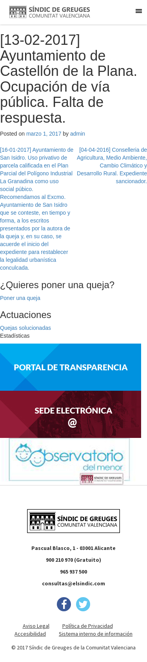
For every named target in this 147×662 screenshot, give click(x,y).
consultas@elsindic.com (73, 583)
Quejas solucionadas (25, 328)
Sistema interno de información (95, 633)
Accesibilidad (30, 633)
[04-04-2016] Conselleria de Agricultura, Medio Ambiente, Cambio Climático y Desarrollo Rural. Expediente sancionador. (112, 165)
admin (77, 134)
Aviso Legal (36, 625)
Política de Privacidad (87, 625)
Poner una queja (20, 298)
